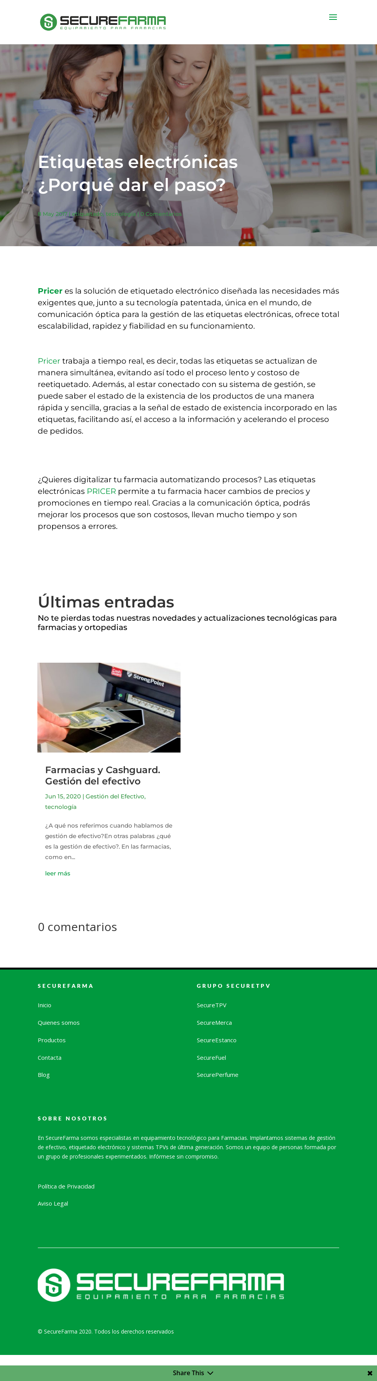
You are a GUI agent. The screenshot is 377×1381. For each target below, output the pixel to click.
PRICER (101, 491)
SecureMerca (214, 1022)
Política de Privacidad (66, 1186)
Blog (44, 1074)
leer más (57, 873)
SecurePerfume (217, 1074)
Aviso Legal (53, 1203)
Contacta (49, 1057)
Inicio (44, 1005)
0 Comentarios (161, 213)
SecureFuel (211, 1057)
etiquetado (87, 213)
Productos (52, 1040)
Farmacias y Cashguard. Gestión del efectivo (102, 775)
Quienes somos (59, 1022)
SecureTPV (211, 1005)
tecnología (121, 213)
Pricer (49, 361)
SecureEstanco (217, 1040)
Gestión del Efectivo (115, 796)
